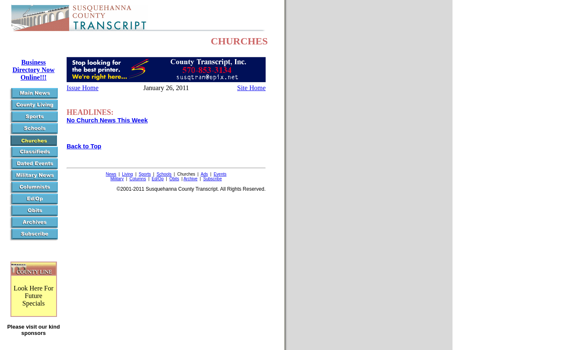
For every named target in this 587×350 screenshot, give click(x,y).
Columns (137, 178)
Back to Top (84, 146)
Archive (190, 178)
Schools (164, 174)
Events (220, 174)
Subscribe (212, 178)
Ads (204, 174)
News (111, 174)
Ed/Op (157, 178)
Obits (174, 178)
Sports (145, 174)
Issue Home (82, 87)
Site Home (251, 87)
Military (117, 178)
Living (127, 174)
